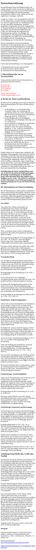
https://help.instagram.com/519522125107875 (15, 542)
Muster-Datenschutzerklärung (10, 546)
